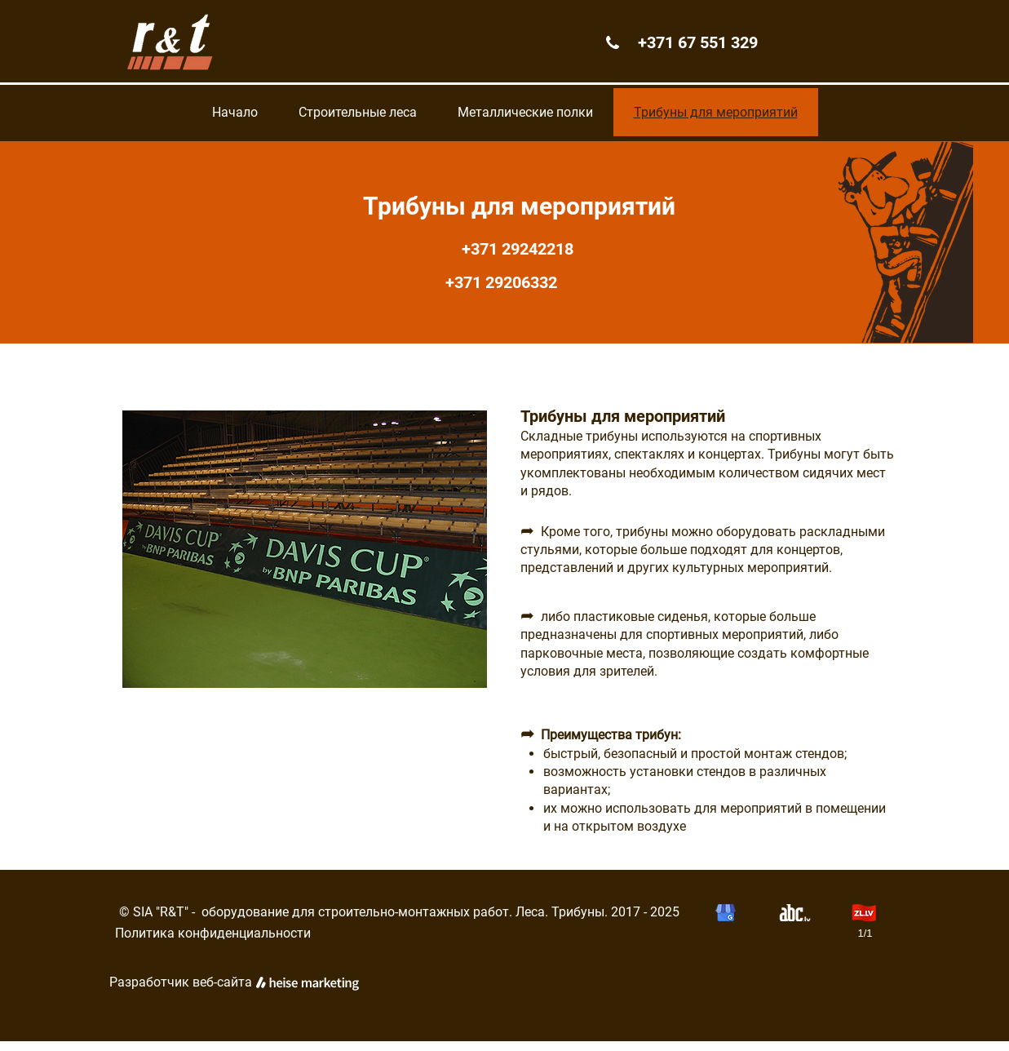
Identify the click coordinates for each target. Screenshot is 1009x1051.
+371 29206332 (511, 282)
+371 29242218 (511, 249)
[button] (304, 549)
